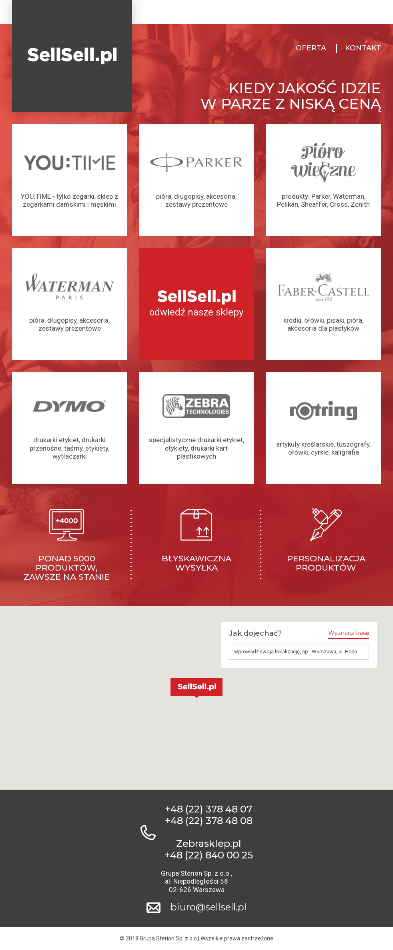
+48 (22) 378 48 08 (209, 820)
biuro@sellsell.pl (208, 907)
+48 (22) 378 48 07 (208, 809)
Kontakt (363, 48)
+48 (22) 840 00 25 (208, 855)
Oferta (311, 48)
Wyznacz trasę (348, 633)
